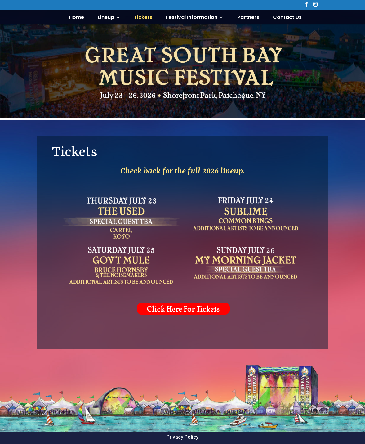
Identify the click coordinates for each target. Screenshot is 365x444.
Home (76, 18)
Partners (248, 18)
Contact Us (287, 18)
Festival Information (191, 18)
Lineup (106, 18)
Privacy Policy (182, 437)
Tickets (143, 18)
